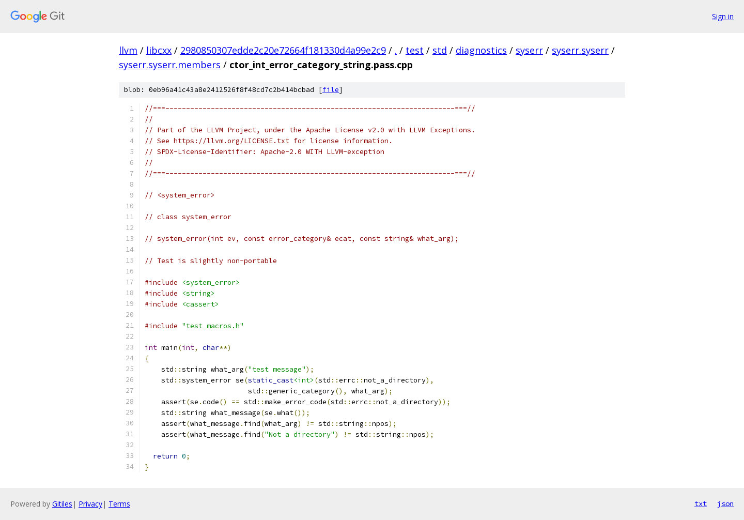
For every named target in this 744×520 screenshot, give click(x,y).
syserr (529, 50)
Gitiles (62, 504)
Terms (119, 504)
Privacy (90, 504)
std (439, 50)
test (415, 50)
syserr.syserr (580, 50)
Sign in (723, 16)
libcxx (159, 50)
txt (700, 503)
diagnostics (481, 50)
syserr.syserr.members (170, 64)
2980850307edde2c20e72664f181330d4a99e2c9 (283, 50)
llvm (128, 50)
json (725, 503)
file (330, 89)
